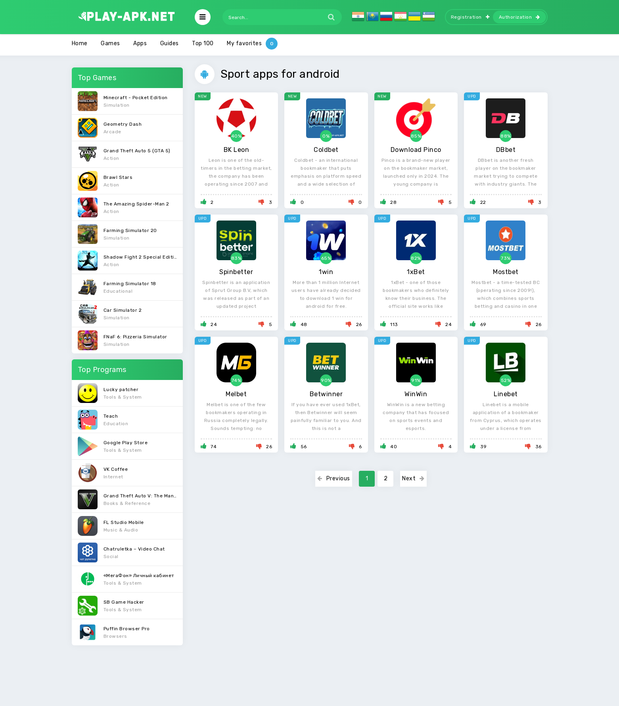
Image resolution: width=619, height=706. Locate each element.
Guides (169, 43)
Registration (470, 17)
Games (110, 43)
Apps (140, 43)
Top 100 (203, 43)
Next (413, 478)
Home (80, 43)
